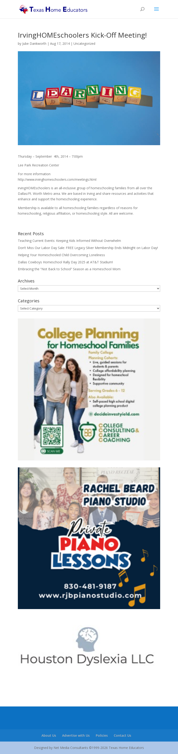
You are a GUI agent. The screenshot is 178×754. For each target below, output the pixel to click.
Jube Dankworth (34, 43)
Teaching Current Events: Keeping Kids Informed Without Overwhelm (69, 240)
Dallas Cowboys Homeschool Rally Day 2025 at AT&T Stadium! (65, 262)
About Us (48, 735)
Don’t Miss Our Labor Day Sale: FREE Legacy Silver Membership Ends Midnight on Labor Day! (88, 248)
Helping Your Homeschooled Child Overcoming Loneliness (61, 255)
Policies (102, 735)
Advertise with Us (76, 735)
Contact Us (122, 735)
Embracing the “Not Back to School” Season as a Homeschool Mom (69, 269)
